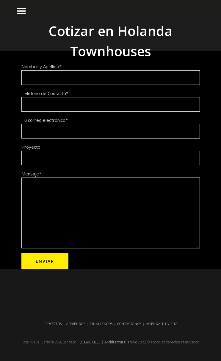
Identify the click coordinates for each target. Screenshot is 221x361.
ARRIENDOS (75, 323)
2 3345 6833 (90, 342)
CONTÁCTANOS (129, 323)
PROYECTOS (52, 323)
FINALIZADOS (101, 323)
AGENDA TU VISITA (162, 323)
